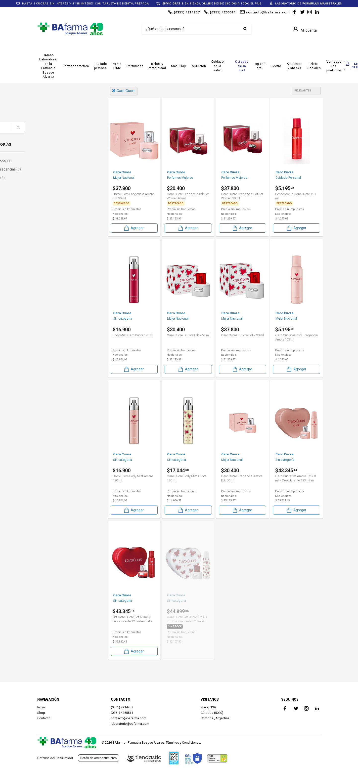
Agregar (133, 228)
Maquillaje (179, 66)
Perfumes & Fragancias (63, 169)
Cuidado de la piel (242, 66)
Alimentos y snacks (295, 66)
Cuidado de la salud (217, 66)
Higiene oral (260, 66)
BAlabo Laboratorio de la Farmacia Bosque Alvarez (48, 66)
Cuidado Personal (59, 161)
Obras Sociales (314, 66)
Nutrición (199, 66)
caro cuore (123, 90)
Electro (275, 66)
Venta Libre (117, 66)
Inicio (41, 707)
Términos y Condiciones (183, 742)
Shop (41, 713)
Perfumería (135, 66)
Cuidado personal (101, 66)
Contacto (43, 718)
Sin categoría (55, 178)
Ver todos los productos (334, 66)
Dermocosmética (76, 66)
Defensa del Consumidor (55, 758)
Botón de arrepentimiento (98, 758)
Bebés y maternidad (157, 66)
